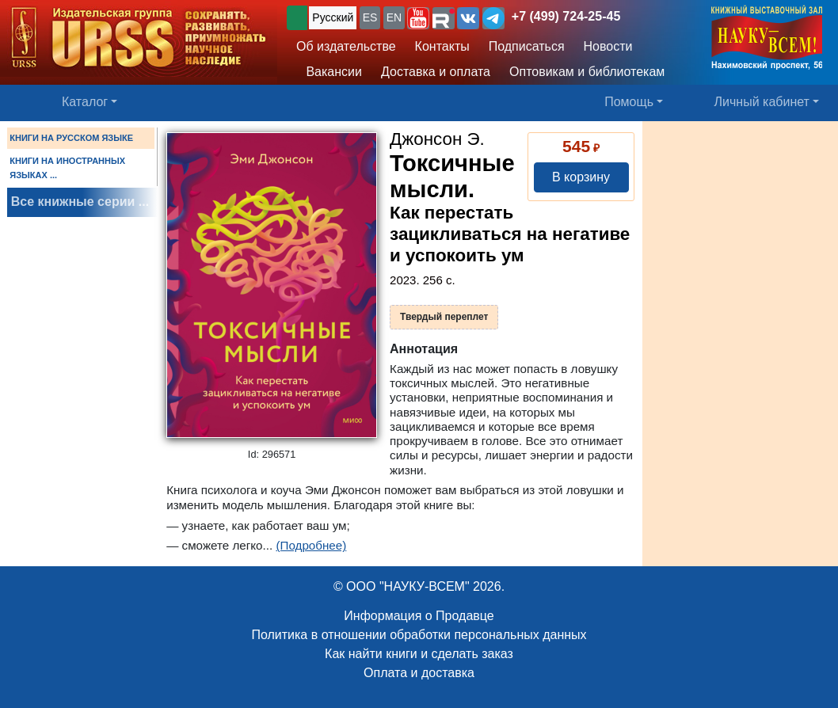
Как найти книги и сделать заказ (419, 653)
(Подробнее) (311, 545)
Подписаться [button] (527, 46)
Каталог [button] (85, 101)
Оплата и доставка (419, 672)
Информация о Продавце (418, 615)
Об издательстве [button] (346, 46)
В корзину (581, 177)
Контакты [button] (442, 46)
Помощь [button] (628, 101)
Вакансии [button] (329, 71)
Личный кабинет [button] (761, 101)
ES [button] (370, 17)
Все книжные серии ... (80, 201)
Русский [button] (332, 17)
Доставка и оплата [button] (435, 71)
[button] (418, 18)
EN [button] (394, 17)
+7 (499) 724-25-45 (566, 16)
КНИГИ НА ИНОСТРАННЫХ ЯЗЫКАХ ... (67, 168)
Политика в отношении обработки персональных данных (418, 634)
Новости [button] (608, 46)
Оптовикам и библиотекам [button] (587, 71)
